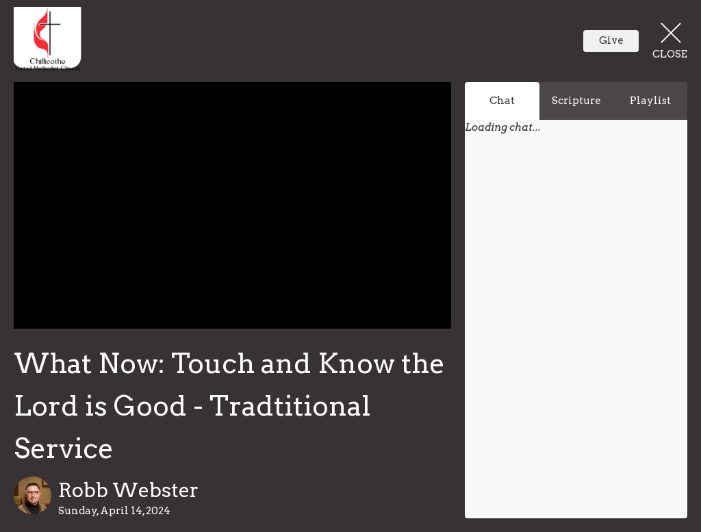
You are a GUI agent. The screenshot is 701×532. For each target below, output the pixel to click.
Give (611, 40)
